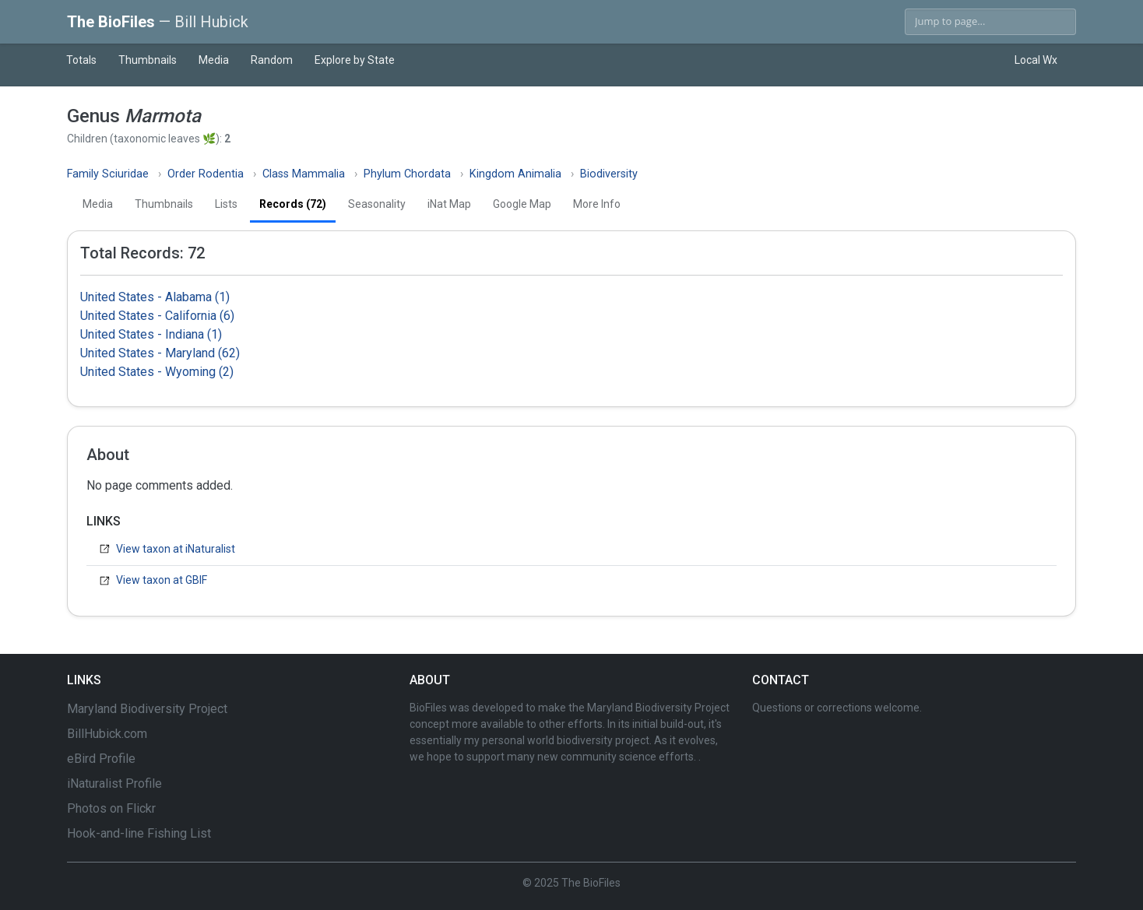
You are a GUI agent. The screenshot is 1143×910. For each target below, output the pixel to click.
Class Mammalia (303, 174)
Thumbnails (147, 60)
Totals (81, 60)
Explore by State (355, 60)
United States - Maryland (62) (160, 353)
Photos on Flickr (111, 808)
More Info (597, 204)
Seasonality (377, 204)
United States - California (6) (157, 315)
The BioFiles (157, 21)
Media (214, 60)
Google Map (522, 204)
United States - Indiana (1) (151, 334)
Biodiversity (609, 174)
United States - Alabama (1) (155, 297)
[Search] (990, 22)
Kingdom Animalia (515, 174)
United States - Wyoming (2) (157, 371)
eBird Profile (101, 758)
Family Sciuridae (108, 174)
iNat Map (449, 204)
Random (272, 60)
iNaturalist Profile (114, 783)
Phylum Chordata (407, 174)
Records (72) (292, 204)
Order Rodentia (205, 174)
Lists (226, 204)
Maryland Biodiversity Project (147, 708)
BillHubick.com (107, 733)
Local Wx (1036, 60)
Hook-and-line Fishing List (139, 833)
